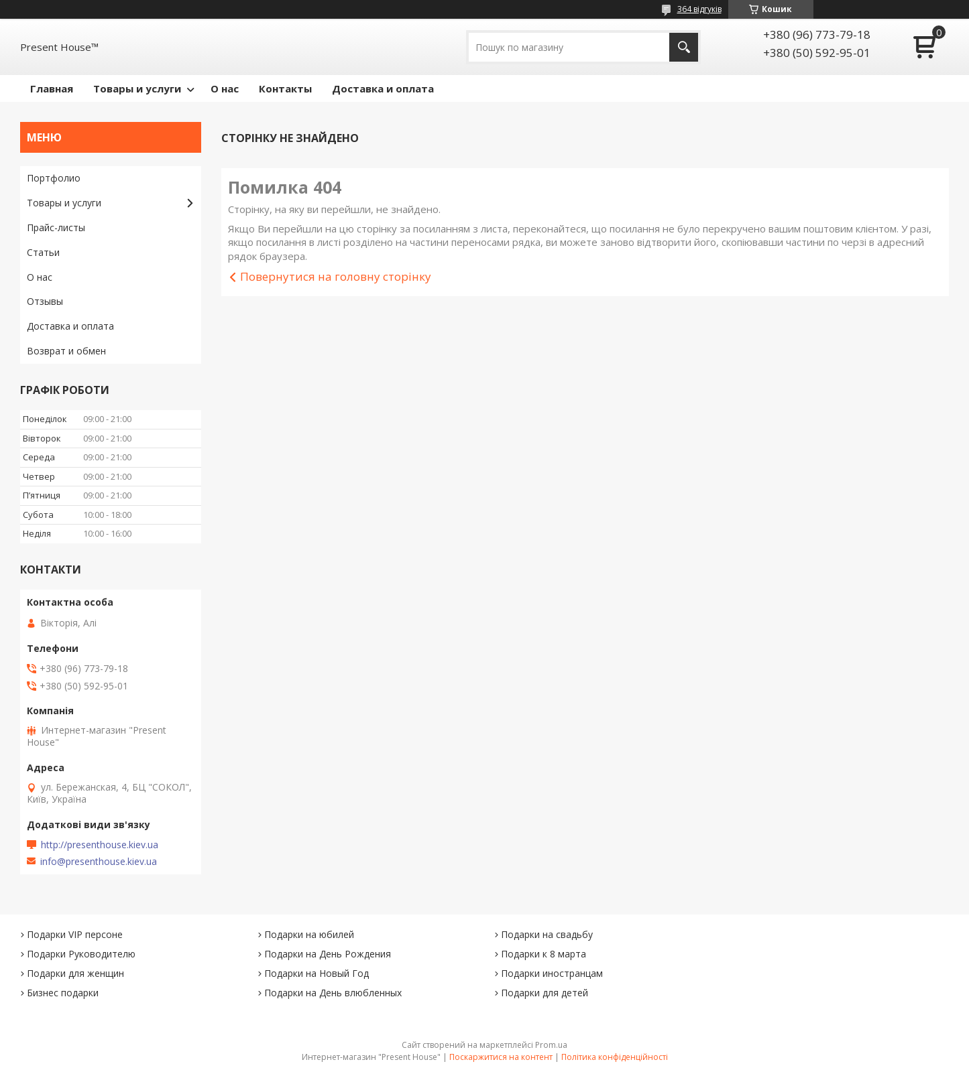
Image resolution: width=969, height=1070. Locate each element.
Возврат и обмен (66, 350)
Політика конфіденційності (614, 1057)
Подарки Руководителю (81, 953)
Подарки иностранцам (552, 973)
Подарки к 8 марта (543, 953)
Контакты (285, 88)
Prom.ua (551, 1045)
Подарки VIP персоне (75, 934)
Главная (51, 88)
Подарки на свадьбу (547, 934)
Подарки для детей (544, 992)
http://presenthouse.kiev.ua (99, 845)
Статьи (43, 252)
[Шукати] (683, 47)
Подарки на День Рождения (327, 953)
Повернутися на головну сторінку (335, 276)
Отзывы (45, 301)
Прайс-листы (56, 227)
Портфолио (53, 178)
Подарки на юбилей (309, 934)
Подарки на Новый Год (316, 973)
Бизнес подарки (63, 992)
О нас (225, 88)
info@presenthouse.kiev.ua (98, 862)
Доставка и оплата (383, 88)
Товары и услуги (137, 88)
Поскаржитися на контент (501, 1057)
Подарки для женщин (75, 973)
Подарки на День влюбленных (333, 992)
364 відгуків (699, 9)
